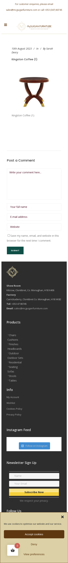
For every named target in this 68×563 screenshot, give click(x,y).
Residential (15, 362)
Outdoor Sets (15, 358)
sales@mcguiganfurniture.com (21, 9)
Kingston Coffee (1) (24, 59)
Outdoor (14, 353)
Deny (34, 544)
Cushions (12, 339)
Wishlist (11, 403)
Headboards (14, 348)
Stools (12, 376)
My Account (13, 397)
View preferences (34, 554)
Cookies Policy (14, 408)
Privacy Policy (14, 414)
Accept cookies (34, 534)
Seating (13, 367)
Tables (13, 380)
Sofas (10, 371)
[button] (62, 517)
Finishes (13, 344)
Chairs (12, 335)
